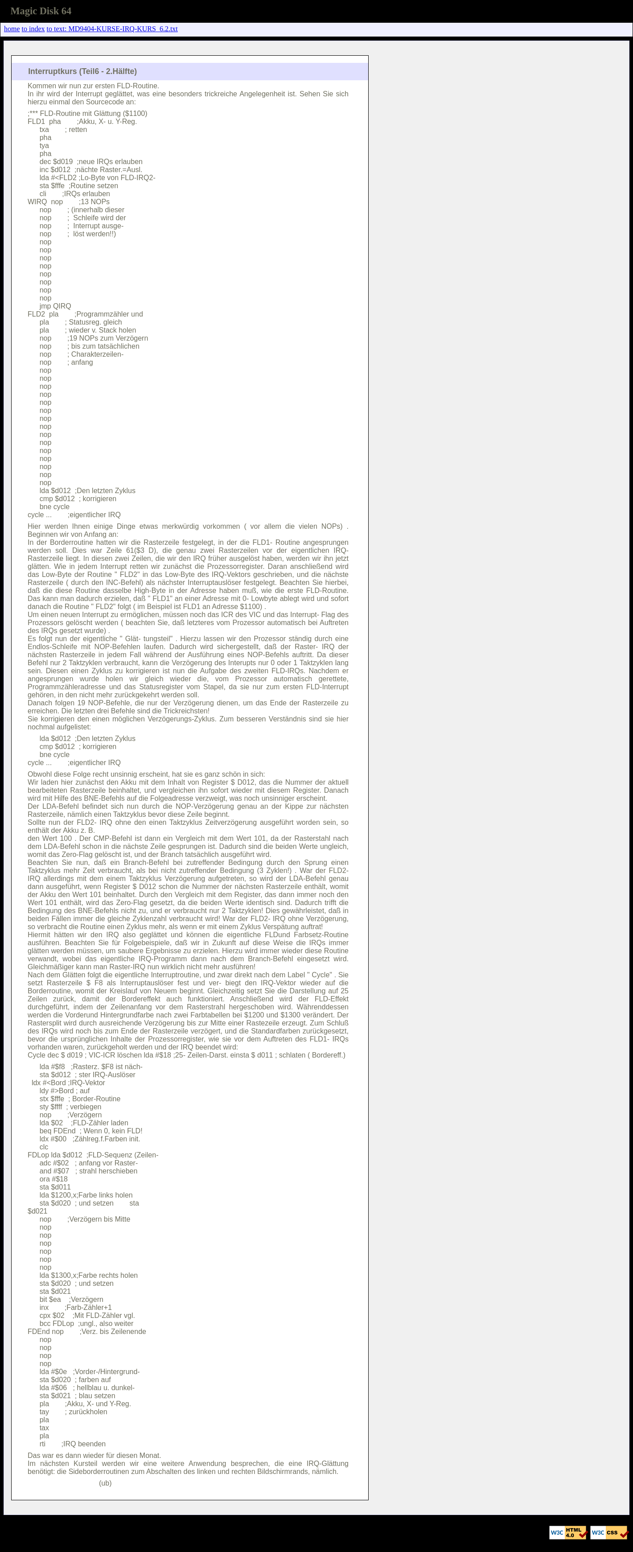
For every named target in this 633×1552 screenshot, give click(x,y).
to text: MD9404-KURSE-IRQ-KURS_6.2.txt (112, 29)
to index (33, 29)
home (12, 29)
